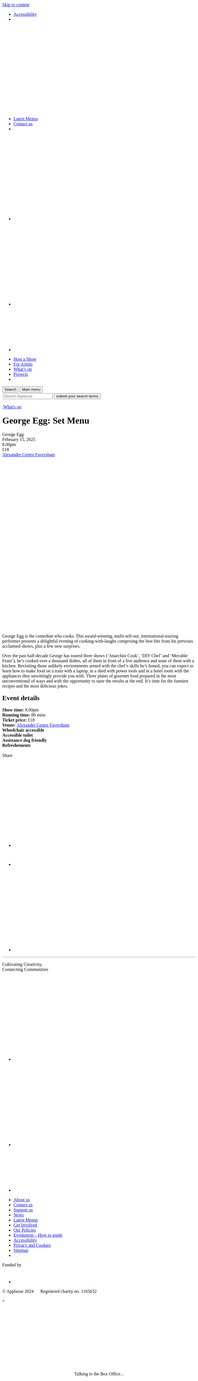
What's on (11, 406)
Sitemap (20, 1250)
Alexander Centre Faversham (28, 454)
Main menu (31, 389)
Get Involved (25, 1225)
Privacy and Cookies (32, 1245)
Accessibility (25, 14)
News (18, 1214)
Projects (20, 374)
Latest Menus (25, 118)
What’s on (22, 369)
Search (10, 389)
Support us (23, 1209)
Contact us (23, 123)
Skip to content (15, 4)
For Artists (23, 364)
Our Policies (24, 1230)
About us (21, 1199)
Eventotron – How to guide (37, 1235)
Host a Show (25, 359)
